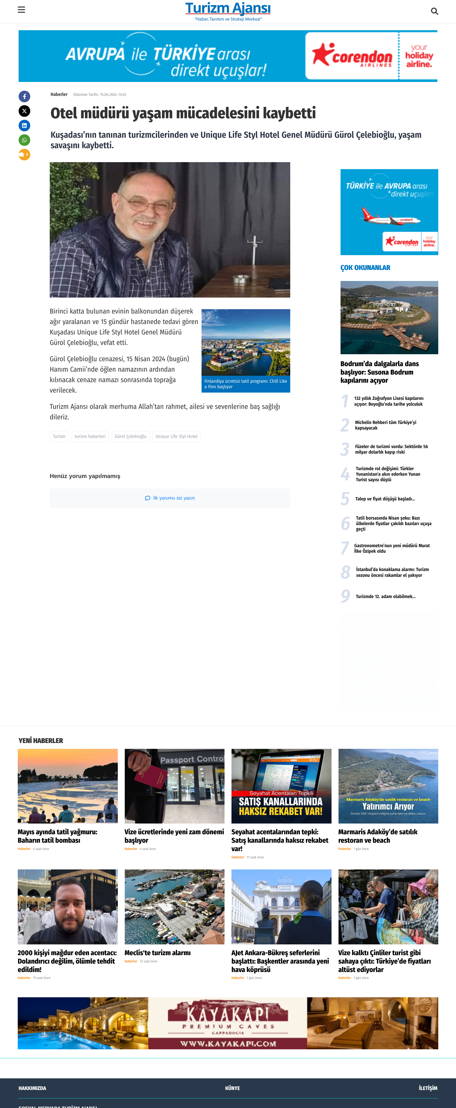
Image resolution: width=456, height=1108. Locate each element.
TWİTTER (230, 1033)
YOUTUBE (423, 1034)
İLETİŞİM (428, 998)
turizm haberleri (90, 436)
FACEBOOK (35, 1033)
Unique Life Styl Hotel (176, 436)
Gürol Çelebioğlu (131, 436)
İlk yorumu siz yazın (170, 498)
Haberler (59, 94)
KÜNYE (232, 998)
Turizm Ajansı (54, 1098)
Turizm (59, 436)
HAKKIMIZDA (32, 998)
